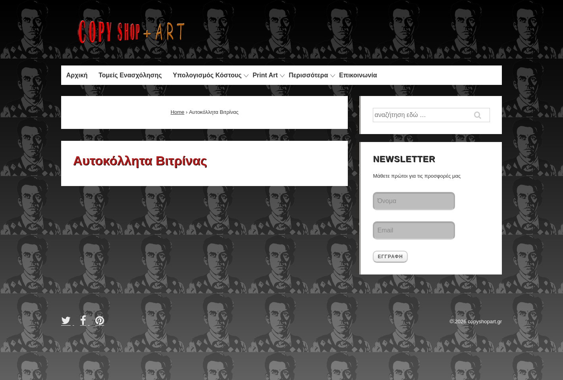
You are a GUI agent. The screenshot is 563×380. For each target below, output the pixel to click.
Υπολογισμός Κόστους (207, 75)
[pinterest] (100, 323)
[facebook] (85, 323)
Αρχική (77, 75)
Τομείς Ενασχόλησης (130, 75)
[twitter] (67, 323)
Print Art (265, 75)
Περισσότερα (308, 75)
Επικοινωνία (358, 75)
